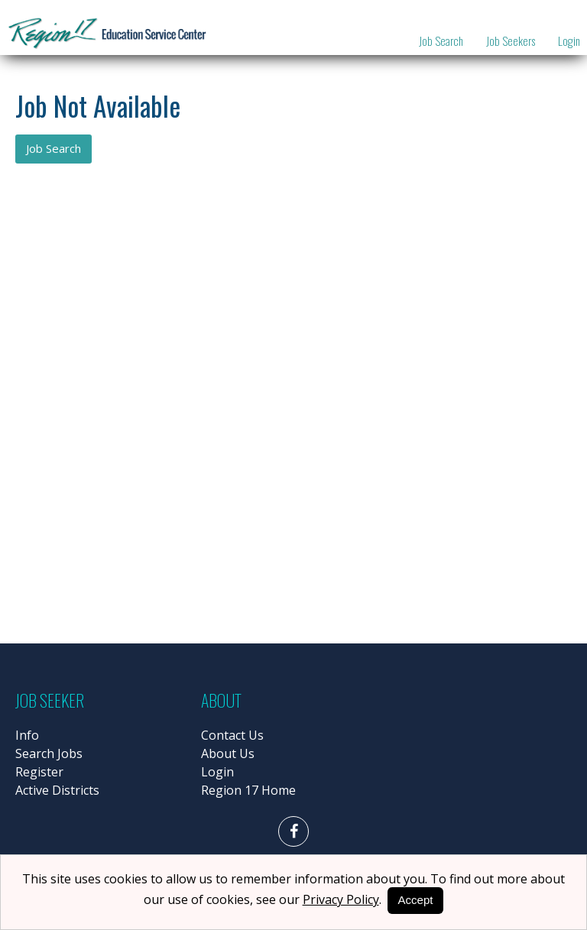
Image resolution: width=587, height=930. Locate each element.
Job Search (441, 40)
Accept (415, 899)
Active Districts (57, 790)
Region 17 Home (248, 790)
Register (39, 771)
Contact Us (232, 735)
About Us (228, 753)
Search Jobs (49, 753)
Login (569, 40)
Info (27, 735)
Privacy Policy (341, 899)
